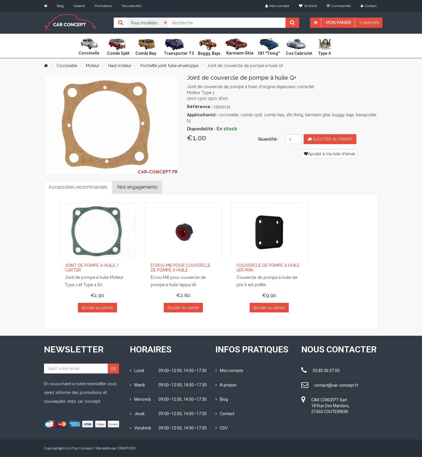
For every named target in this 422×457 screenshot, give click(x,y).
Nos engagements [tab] (137, 187)
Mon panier (338, 22)
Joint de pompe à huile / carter (92, 267)
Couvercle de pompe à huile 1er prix (268, 267)
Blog (60, 6)
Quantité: (268, 139)
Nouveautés (132, 6)
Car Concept (82, 448)
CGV (221, 428)
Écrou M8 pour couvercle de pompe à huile (180, 267)
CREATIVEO (126, 448)
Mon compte (277, 6)
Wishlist (308, 6)
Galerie (79, 6)
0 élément (369, 22)
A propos (225, 385)
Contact (369, 6)
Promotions (103, 6)
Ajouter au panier (330, 139)
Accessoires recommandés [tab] (78, 187)
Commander (339, 6)
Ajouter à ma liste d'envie (329, 153)
